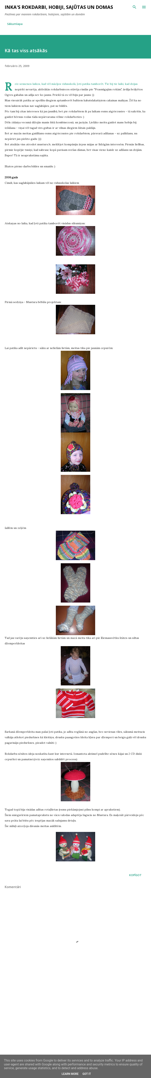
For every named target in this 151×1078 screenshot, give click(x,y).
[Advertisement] (75, 1020)
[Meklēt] (134, 7)
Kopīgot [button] (135, 875)
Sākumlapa (15, 24)
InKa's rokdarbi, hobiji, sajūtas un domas (59, 7)
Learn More (70, 1073)
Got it (86, 1073)
